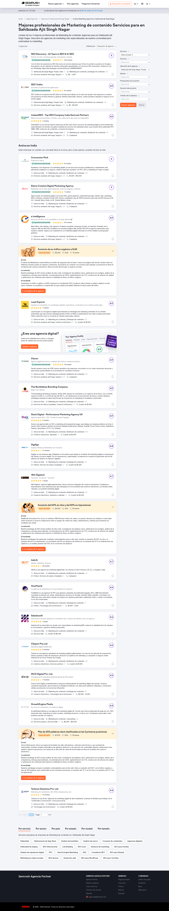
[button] (136, 4)
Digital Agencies (32, 19)
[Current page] (44, 814)
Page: (38, 815)
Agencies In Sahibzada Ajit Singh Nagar (55, 19)
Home (20, 19)
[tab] (24, 829)
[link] (73, 4)
